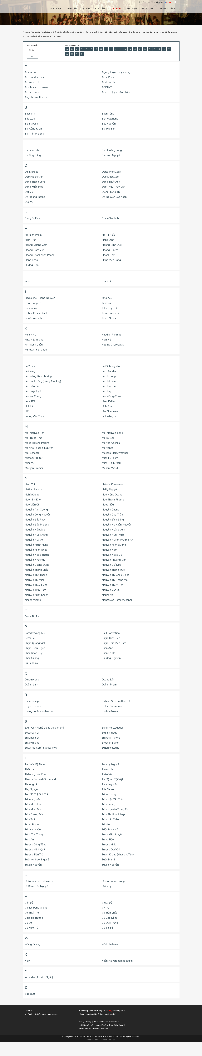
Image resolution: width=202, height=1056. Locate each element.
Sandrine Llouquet (112, 728)
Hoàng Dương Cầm (36, 245)
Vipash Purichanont (36, 908)
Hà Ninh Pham (33, 235)
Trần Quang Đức (34, 814)
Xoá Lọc (32, 56)
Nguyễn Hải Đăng (35, 529)
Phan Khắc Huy (33, 653)
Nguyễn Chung (110, 509)
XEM (27, 961)
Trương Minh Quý (35, 849)
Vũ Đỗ (28, 923)
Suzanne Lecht (110, 748)
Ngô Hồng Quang (112, 494)
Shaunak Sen (32, 738)
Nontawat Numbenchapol (117, 600)
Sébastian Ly (32, 733)
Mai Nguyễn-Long (112, 433)
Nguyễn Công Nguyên (38, 514)
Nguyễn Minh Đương (114, 545)
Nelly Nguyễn (110, 489)
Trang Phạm (32, 824)
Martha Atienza (111, 443)
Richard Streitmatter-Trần (116, 701)
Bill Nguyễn (109, 124)
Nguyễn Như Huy (35, 560)
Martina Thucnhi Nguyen (39, 448)
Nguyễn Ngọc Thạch (37, 555)
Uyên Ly (106, 886)
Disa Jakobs (31, 172)
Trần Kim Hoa (33, 804)
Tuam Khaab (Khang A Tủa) (118, 854)
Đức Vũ (29, 202)
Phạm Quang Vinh (35, 643)
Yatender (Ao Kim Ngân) (39, 977)
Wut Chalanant (111, 944)
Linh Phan (107, 406)
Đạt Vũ (29, 192)
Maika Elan (108, 438)
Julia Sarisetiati (110, 313)
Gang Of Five (32, 218)
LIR (27, 411)
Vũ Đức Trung (110, 923)
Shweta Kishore (111, 738)
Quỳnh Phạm (109, 684)
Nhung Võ (107, 595)
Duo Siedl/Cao (110, 177)
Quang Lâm (108, 679)
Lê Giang (30, 371)
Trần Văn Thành (111, 819)
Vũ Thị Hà (108, 928)
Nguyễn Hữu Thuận (113, 535)
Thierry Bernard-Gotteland (40, 779)
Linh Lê (29, 406)
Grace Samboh (110, 218)
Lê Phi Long (109, 376)
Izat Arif (106, 281)
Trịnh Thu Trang (34, 834)
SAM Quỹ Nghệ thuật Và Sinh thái (44, 728)
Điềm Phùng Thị (111, 192)
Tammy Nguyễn (111, 764)
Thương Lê (31, 784)
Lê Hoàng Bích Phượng (38, 376)
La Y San (30, 366)
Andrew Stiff (109, 82)
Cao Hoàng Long (112, 150)
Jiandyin (106, 303)
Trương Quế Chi (111, 849)
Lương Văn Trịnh (34, 416)
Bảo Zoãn (30, 118)
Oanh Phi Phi (32, 616)
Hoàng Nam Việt (34, 250)
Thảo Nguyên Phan (36, 774)
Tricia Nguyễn (33, 829)
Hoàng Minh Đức (111, 245)
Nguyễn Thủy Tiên (112, 585)
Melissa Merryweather (115, 453)
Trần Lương (108, 804)
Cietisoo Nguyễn (111, 155)
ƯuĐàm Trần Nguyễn (37, 886)
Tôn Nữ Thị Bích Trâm (37, 794)
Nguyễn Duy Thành (113, 514)
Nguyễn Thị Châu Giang (115, 575)
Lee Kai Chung (33, 396)
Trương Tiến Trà (34, 854)
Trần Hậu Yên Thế (112, 799)
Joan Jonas (31, 308)
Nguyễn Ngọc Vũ (112, 555)
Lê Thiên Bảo (32, 386)
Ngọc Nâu (108, 504)
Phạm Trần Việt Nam (114, 643)
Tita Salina (108, 789)
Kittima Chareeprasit (113, 344)
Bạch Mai (30, 113)
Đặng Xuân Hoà (34, 187)
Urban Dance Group (113, 881)
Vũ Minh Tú (31, 928)
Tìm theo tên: (33, 45)
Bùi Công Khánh (34, 129)
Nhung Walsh (33, 600)
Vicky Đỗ (107, 903)
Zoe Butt (30, 994)
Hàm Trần (30, 240)
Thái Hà (29, 769)
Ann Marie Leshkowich (38, 87)
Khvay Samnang (34, 339)
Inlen (27, 281)
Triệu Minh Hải (110, 829)
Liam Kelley (109, 401)
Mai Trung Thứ (33, 438)
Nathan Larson (33, 489)
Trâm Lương (109, 794)
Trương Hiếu (109, 844)
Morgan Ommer (34, 468)
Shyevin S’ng (32, 743)
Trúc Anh (30, 839)
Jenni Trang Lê (33, 303)
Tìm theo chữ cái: (72, 45)
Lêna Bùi (30, 401)
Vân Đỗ (29, 903)
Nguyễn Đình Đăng (113, 519)
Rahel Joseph (32, 701)
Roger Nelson (33, 706)
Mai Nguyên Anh (34, 433)
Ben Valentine (110, 118)
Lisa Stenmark (110, 411)
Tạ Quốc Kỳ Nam (35, 764)
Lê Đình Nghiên (111, 366)
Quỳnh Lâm (31, 684)
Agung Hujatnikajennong (116, 72)
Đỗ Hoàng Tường (35, 197)
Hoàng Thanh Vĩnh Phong (40, 255)
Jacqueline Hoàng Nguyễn (40, 298)
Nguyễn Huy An (34, 540)
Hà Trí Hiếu (108, 235)
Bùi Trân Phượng (34, 134)
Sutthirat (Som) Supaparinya (41, 748)
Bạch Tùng (108, 113)
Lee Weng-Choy (111, 396)
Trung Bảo (108, 839)
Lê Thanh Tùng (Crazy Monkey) (43, 381)
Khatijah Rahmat (111, 334)
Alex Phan (108, 77)
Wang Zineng (32, 944)
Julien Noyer (109, 318)
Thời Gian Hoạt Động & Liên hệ (151, 2)
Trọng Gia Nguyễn (112, 834)
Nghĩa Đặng (32, 494)
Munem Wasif (110, 468)
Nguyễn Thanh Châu (36, 570)
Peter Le (30, 638)
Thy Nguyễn (32, 789)
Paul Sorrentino (111, 633)
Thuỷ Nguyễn (109, 784)
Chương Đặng (33, 155)
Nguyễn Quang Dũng (37, 565)
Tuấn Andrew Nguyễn (37, 859)
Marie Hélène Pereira (37, 443)
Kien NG (106, 339)
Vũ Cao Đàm (109, 918)
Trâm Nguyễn (33, 799)
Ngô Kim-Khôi (33, 499)
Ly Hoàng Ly (109, 416)
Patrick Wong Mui (35, 633)
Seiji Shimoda (109, 733)
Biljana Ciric (31, 124)
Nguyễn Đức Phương (37, 524)
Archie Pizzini (32, 92)
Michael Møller (33, 458)
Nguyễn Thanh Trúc (113, 570)
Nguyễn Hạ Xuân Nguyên (116, 524)
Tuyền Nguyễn (33, 865)
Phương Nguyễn (111, 658)
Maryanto (107, 448)
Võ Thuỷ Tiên (32, 913)
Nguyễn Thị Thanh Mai (115, 580)
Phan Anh (107, 648)
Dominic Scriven (34, 177)
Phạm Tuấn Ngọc (35, 648)
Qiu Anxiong (32, 679)
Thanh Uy (107, 769)
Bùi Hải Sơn (108, 129)
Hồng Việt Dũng (111, 260)
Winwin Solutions (107, 1039)
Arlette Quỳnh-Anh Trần (116, 92)
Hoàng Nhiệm (110, 250)
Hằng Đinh (108, 240)
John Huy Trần (110, 308)
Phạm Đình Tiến (111, 638)
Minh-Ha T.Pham (111, 463)
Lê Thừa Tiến (109, 386)
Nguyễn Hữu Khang (36, 535)
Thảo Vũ (107, 774)
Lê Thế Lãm (109, 381)
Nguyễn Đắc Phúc (35, 519)
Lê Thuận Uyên (33, 391)
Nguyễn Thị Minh (35, 580)
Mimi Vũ (29, 463)
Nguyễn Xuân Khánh (36, 595)
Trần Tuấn (30, 819)
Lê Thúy (106, 391)
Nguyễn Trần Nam (35, 590)
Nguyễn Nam (109, 550)
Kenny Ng (30, 334)
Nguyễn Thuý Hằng (36, 585)
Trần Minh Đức (33, 809)
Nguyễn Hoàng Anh (113, 529)
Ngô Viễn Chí (32, 504)
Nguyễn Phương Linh (114, 560)
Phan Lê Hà (108, 653)
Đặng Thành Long (35, 182)
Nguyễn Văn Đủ (111, 590)
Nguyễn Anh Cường (36, 509)
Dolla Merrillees (111, 172)
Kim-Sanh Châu (34, 344)
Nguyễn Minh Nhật (36, 550)
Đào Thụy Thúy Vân (113, 187)
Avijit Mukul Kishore (36, 97)
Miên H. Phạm (110, 458)
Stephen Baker (110, 743)
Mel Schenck (32, 453)
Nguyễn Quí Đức (111, 565)
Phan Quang (32, 658)
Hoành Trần (108, 255)
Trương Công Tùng (35, 844)
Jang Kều (107, 298)
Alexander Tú (32, 82)
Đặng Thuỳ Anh (111, 182)
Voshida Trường (34, 918)
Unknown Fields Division (39, 881)
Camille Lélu (32, 150)
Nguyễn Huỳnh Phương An (117, 540)
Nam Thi (30, 484)
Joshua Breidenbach (36, 313)
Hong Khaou (32, 260)
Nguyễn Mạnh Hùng (36, 545)
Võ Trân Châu (109, 913)
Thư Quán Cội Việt (112, 779)
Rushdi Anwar (110, 711)
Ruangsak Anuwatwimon (39, 711)
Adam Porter (32, 72)
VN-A (105, 908)
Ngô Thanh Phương (113, 499)
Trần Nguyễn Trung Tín (115, 809)
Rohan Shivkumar (112, 706)
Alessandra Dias (34, 77)
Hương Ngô (32, 265)
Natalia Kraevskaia (113, 484)
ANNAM (107, 87)
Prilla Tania (31, 663)
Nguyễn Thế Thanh (36, 575)
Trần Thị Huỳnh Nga (113, 814)
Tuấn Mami (108, 859)
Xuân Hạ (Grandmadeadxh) (117, 961)
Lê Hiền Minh (109, 371)
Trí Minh (106, 824)
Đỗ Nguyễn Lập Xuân (114, 197)
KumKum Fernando (36, 349)
